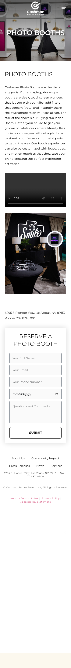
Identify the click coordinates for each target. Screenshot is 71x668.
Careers (35, 624)
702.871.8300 (35, 476)
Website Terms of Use (24, 498)
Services (35, 573)
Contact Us (35, 641)
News (35, 590)
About (36, 556)
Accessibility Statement (35, 501)
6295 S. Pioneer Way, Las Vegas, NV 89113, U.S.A (34, 473)
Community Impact (35, 607)
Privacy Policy (51, 498)
